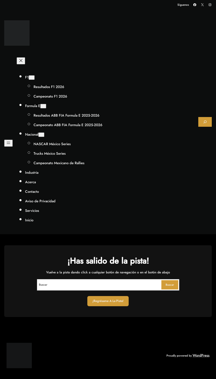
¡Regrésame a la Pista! (108, 301)
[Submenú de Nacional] (41, 134)
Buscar (170, 285)
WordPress (201, 355)
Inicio (29, 220)
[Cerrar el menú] (21, 60)
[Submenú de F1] (32, 77)
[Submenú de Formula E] (43, 106)
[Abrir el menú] (8, 143)
